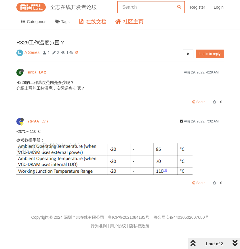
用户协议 (118, 226)
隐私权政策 (139, 226)
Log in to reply (209, 54)
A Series (31, 52)
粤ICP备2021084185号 (128, 217)
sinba (37, 72)
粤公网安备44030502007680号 (181, 217)
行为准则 (99, 226)
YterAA (38, 121)
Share (198, 102)
